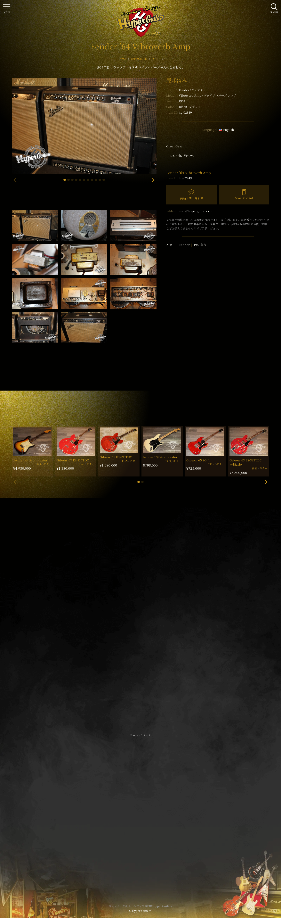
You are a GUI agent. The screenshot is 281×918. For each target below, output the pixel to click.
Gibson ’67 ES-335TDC (73, 460)
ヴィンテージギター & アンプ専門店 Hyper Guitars (140, 906)
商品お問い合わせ (191, 198)
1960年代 (200, 245)
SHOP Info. (140, 618)
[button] (64, 180)
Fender (192, 90)
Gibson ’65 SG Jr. (198, 460)
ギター (170, 245)
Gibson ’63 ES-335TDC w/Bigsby (245, 462)
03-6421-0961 (244, 198)
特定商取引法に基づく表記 (140, 807)
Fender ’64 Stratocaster (30, 460)
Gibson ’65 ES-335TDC (116, 457)
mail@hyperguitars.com (196, 211)
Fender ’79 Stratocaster (160, 457)
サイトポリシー (140, 801)
